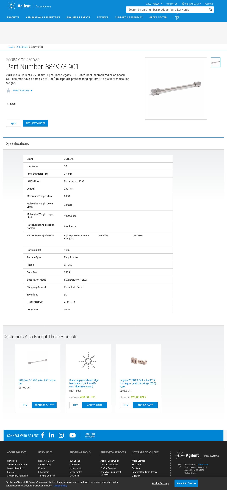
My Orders (74, 475)
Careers (10, 472)
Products (13, 17)
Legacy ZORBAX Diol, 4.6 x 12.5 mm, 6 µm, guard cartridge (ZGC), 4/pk (138, 383)
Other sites (203, 464)
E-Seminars (43, 472)
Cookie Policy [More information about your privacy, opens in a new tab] (60, 485)
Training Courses (46, 475)
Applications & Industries (43, 17)
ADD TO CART (94, 405)
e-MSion (136, 468)
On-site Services (108, 468)
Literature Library (46, 460)
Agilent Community (110, 460)
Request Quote (35, 123)
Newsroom (12, 460)
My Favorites (76, 472)
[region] (113, 483)
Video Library (44, 464)
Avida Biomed (138, 460)
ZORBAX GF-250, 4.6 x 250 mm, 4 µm (37, 381)
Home (10, 47)
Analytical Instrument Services (111, 473)
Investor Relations (15, 468)
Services (102, 17)
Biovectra (136, 464)
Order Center (158, 17)
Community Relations (17, 475)
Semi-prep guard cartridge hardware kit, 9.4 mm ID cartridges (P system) (83, 383)
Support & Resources (129, 17)
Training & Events (78, 17)
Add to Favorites (21, 90)
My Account (75, 468)
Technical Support (109, 464)
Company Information (17, 464)
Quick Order (75, 464)
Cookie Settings (160, 483)
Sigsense (136, 475)
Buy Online (75, 460)
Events (41, 468)
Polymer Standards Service (144, 472)
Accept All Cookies (186, 483)
